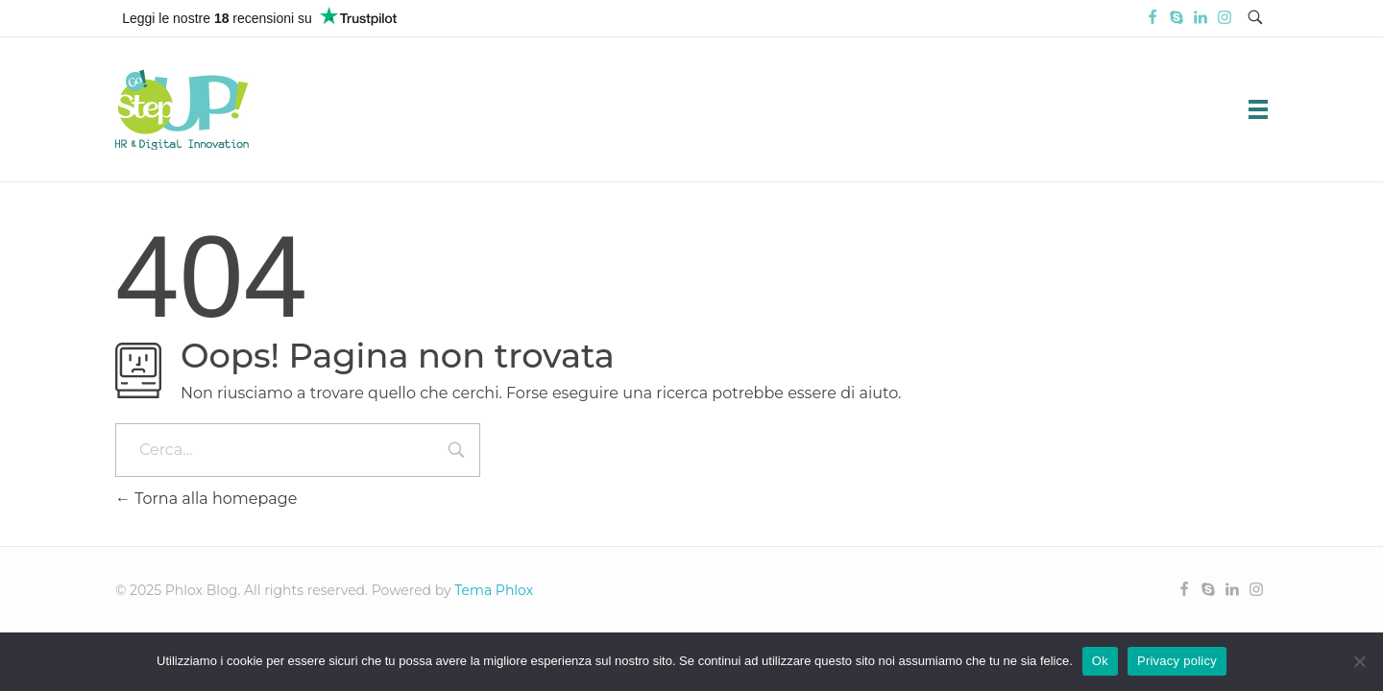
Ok (1100, 661)
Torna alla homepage (206, 498)
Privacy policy (1177, 661)
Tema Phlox (493, 590)
